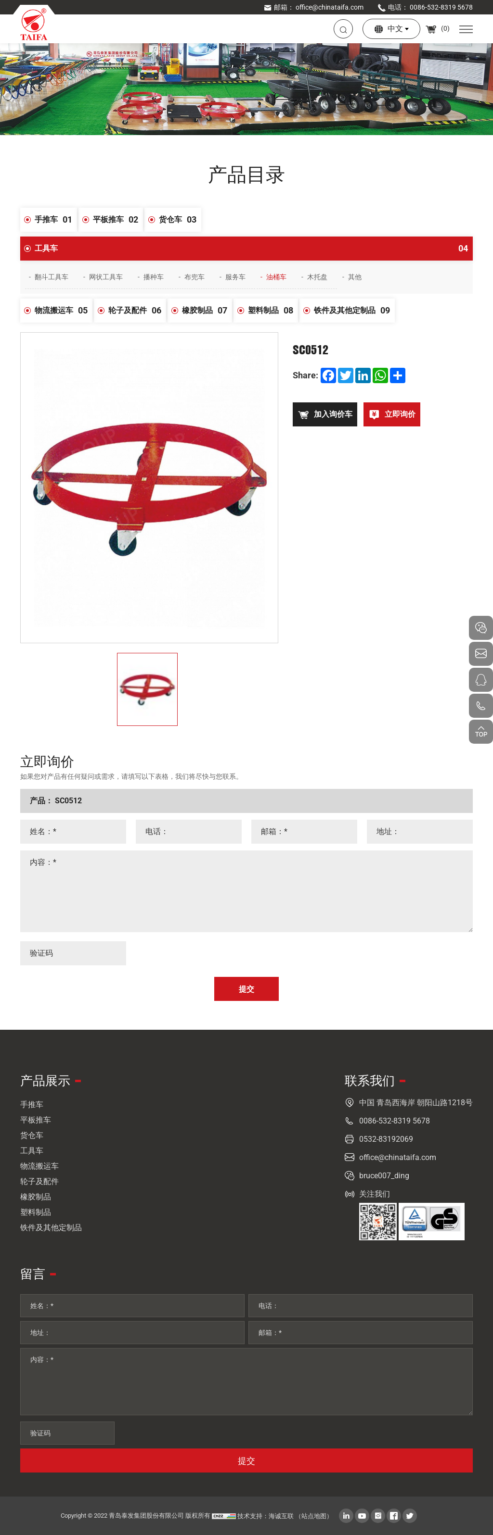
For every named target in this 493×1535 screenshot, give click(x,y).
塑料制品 (273, 311)
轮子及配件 (137, 311)
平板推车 (118, 220)
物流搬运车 (63, 311)
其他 (355, 277)
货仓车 (180, 220)
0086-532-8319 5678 (394, 1120)
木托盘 (317, 277)
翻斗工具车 (51, 277)
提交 (246, 1461)
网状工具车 (106, 277)
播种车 (153, 277)
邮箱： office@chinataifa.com (313, 7)
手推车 (56, 220)
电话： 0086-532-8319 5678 (425, 7)
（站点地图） (314, 1516)
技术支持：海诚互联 (265, 1516)
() (437, 28)
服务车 (235, 277)
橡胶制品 (207, 311)
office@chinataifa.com (397, 1157)
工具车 (254, 249)
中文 (395, 28)
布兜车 (194, 277)
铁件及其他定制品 (354, 311)
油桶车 (276, 277)
